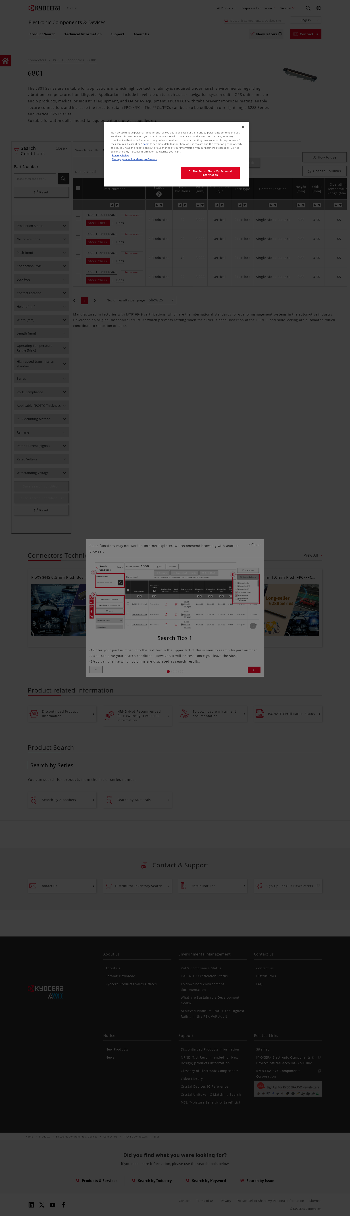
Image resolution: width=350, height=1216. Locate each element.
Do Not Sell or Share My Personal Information (210, 172)
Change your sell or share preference (134, 159)
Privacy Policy (120, 155)
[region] (176, 154)
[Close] (243, 127)
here (145, 144)
